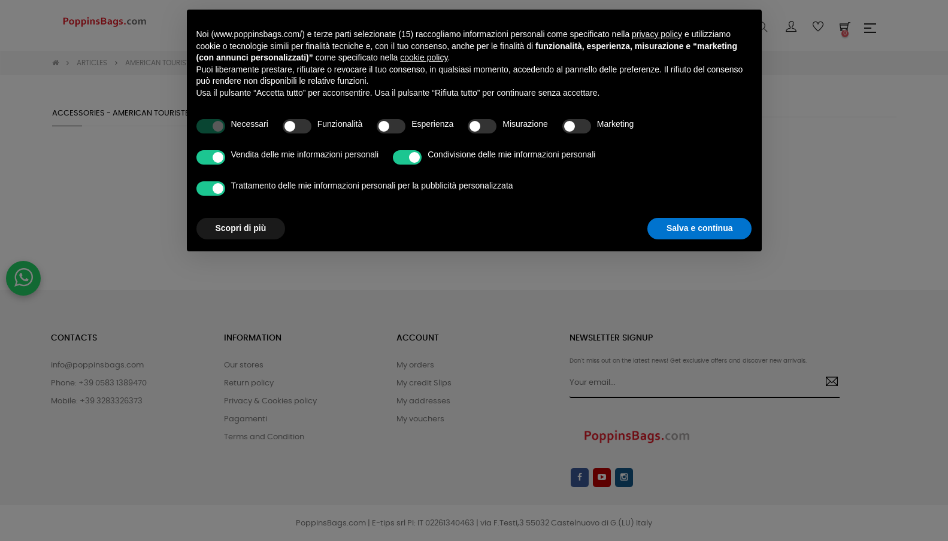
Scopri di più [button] (241, 213)
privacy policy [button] (657, 20)
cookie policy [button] (423, 43)
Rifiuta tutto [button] (614, 213)
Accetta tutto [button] (707, 213)
